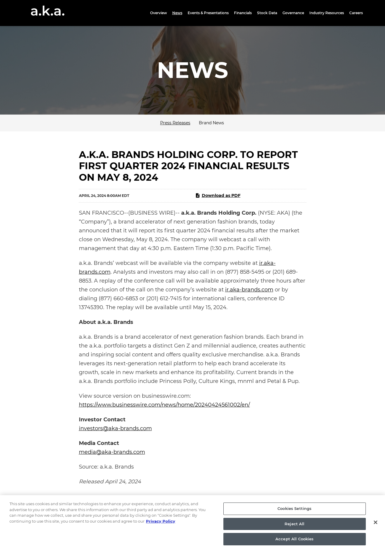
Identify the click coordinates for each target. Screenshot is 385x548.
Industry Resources (326, 13)
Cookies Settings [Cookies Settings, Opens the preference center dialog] (294, 512)
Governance (293, 13)
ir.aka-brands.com (249, 289)
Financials (243, 13)
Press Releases (175, 122)
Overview (158, 13)
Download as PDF (218, 195)
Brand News (211, 122)
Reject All (294, 527)
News (177, 13)
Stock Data (267, 13)
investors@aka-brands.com (115, 428)
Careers (356, 13)
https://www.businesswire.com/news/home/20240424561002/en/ (164, 405)
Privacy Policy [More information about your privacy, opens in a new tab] (160, 524)
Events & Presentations (208, 13)
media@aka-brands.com (112, 452)
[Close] (375, 526)
